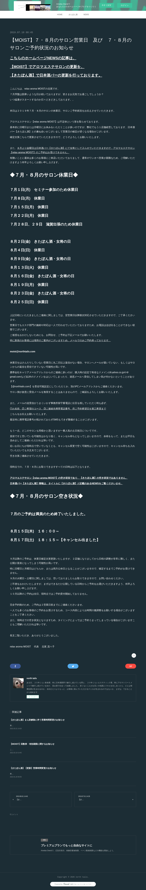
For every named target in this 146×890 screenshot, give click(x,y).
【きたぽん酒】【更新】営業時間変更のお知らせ (33, 768)
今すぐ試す (106, 5)
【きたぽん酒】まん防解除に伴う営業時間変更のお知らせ (37, 720)
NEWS (86, 14)
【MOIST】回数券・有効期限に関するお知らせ (32, 744)
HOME (59, 14)
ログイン (125, 5)
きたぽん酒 (73, 14)
